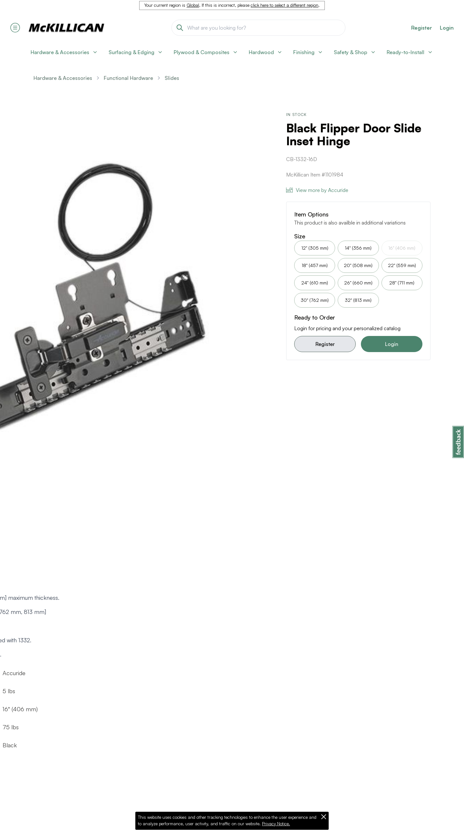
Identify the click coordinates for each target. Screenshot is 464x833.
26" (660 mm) (358, 282)
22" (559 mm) (402, 265)
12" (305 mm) (314, 248)
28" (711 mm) (401, 282)
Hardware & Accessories (63, 78)
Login (447, 27)
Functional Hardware (128, 78)
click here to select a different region (284, 5)
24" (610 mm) (314, 282)
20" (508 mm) (358, 265)
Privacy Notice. (276, 823)
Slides (172, 78)
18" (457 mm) (315, 265)
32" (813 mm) (358, 300)
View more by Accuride (317, 190)
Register (325, 344)
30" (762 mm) (315, 300)
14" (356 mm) (358, 248)
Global (193, 5)
